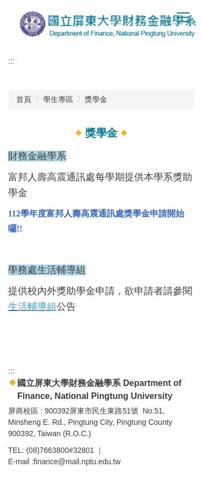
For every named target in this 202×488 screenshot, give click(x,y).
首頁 (23, 99)
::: (11, 61)
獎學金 (96, 99)
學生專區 (58, 99)
